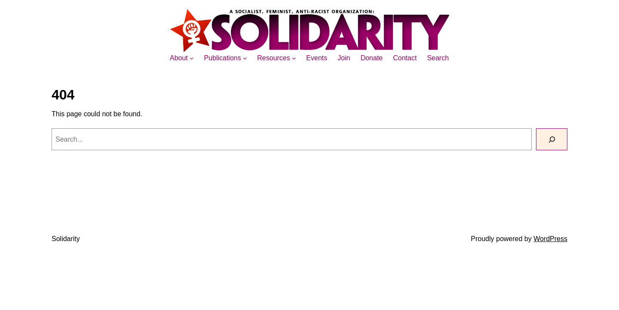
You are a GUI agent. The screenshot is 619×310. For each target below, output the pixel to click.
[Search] (551, 139)
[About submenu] (192, 58)
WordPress (550, 238)
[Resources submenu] (294, 58)
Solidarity (66, 238)
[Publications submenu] (245, 58)
